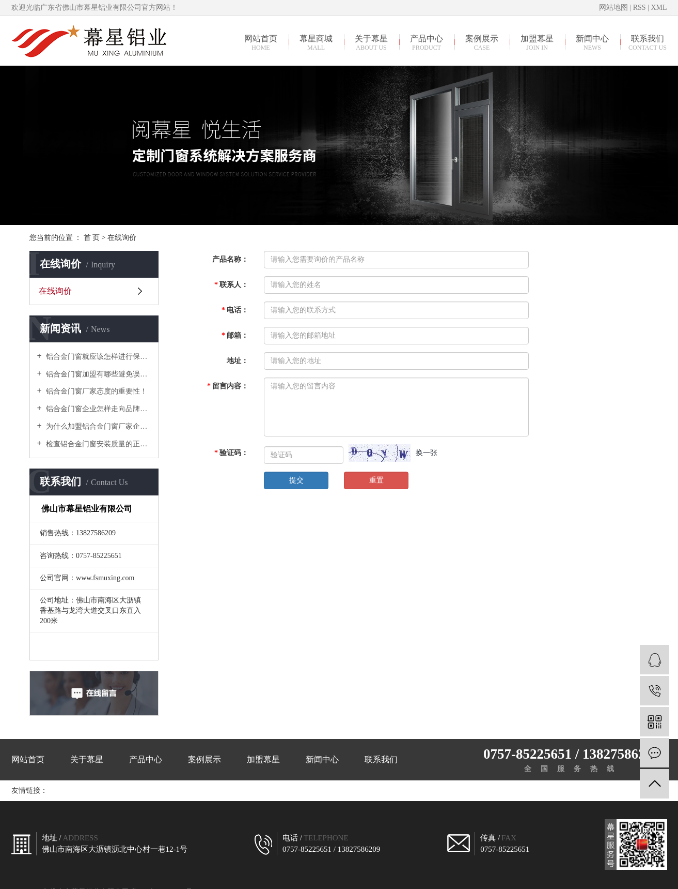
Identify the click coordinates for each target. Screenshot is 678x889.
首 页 (92, 238)
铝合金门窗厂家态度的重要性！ (96, 391)
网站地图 (614, 7)
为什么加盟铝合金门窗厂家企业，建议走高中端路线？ (97, 426)
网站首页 (261, 42)
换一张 (426, 453)
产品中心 (426, 42)
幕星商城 (316, 42)
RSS (639, 7)
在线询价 (55, 291)
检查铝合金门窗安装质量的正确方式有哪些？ (97, 444)
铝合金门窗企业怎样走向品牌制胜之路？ (97, 409)
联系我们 (647, 42)
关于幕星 (371, 42)
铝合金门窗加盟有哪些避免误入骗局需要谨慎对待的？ (97, 374)
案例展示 (482, 42)
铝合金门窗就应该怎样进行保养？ (97, 356)
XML (659, 7)
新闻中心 (592, 42)
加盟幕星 (537, 42)
